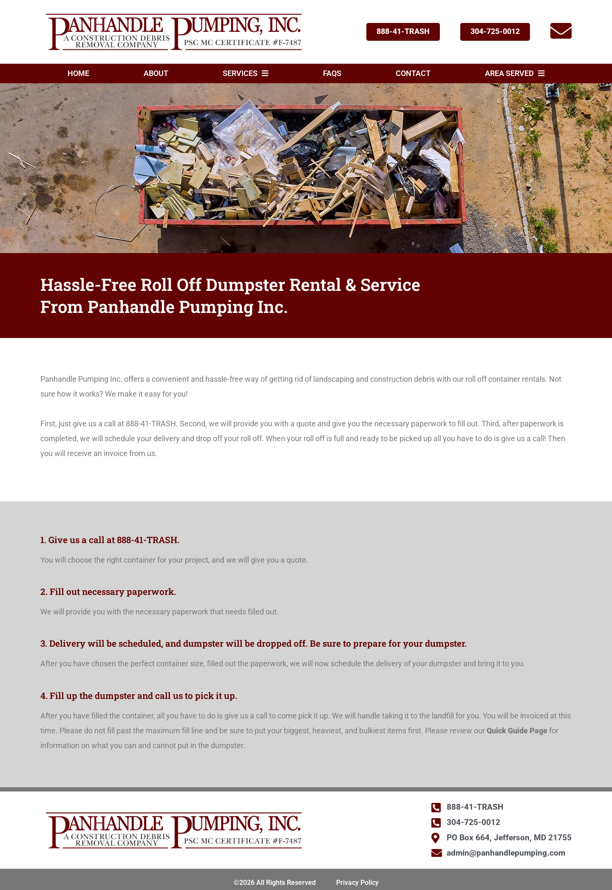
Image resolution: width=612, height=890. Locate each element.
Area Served (514, 73)
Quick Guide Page (517, 731)
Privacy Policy (357, 883)
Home (78, 73)
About (156, 73)
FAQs (332, 73)
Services (245, 73)
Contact (413, 73)
